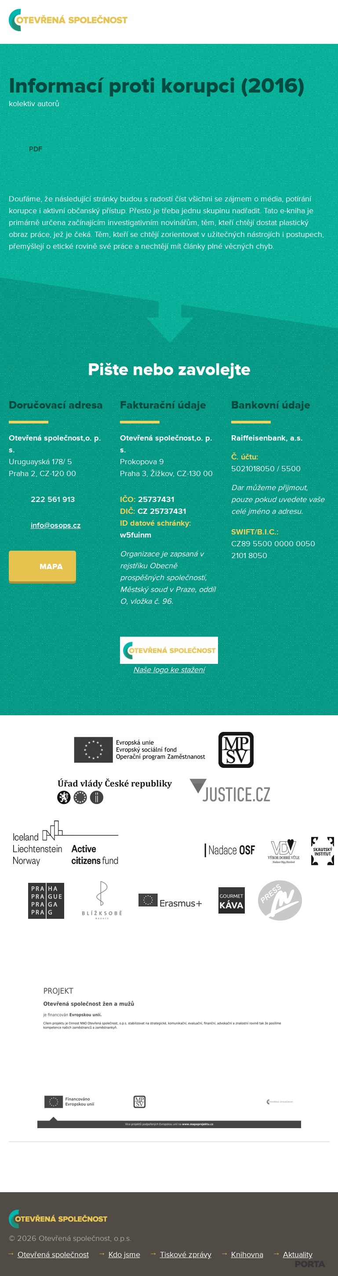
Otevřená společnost (53, 1254)
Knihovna (247, 1254)
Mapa (42, 566)
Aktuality (298, 1254)
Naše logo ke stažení (168, 669)
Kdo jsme (124, 1254)
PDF (35, 149)
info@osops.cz (56, 525)
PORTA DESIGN (310, 1264)
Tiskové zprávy (185, 1254)
